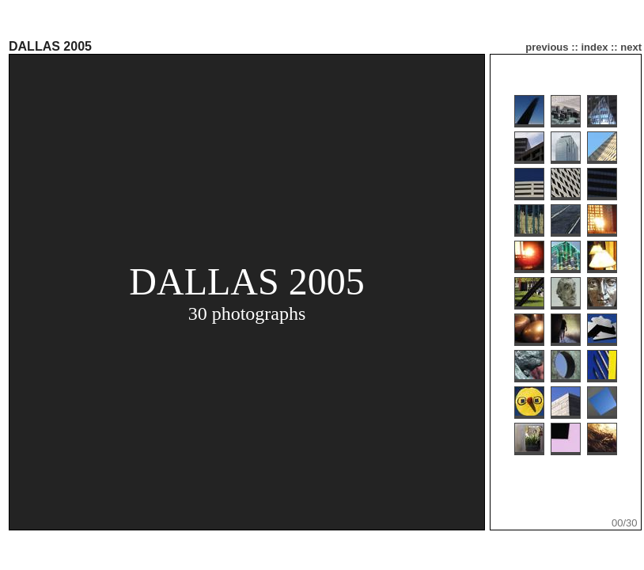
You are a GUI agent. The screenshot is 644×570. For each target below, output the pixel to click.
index (594, 47)
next (631, 47)
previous (546, 47)
